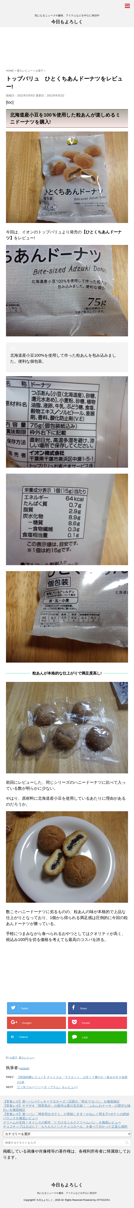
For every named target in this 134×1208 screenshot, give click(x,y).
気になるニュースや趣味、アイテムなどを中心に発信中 (67, 1193)
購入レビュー (26, 1057)
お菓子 (13, 1057)
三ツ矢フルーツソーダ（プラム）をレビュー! (47, 1087)
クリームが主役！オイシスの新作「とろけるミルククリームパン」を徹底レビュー (62, 1122)
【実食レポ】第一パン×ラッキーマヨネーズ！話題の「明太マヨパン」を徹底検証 (61, 1101)
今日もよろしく (67, 21)
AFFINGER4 (103, 1200)
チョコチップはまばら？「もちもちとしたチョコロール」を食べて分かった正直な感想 (65, 1126)
